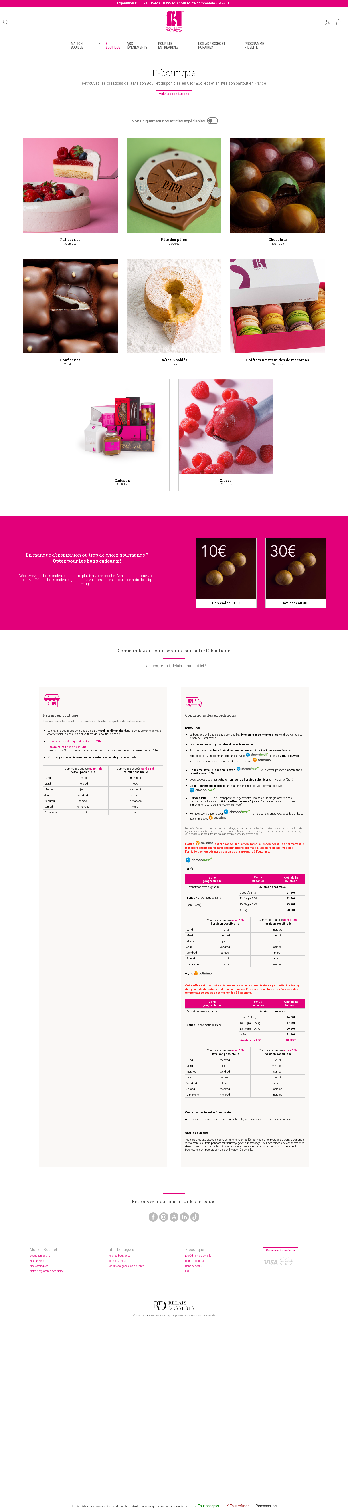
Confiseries (70, 360)
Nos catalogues (39, 1418)
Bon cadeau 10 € (226, 603)
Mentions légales (165, 1499)
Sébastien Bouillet (40, 1408)
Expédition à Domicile (198, 1408)
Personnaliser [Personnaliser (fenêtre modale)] (266, 1506)
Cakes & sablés (173, 360)
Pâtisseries (70, 240)
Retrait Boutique (194, 1413)
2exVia (192, 1499)
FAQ (187, 1423)
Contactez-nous (117, 1413)
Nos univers (37, 1413)
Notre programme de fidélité (47, 1423)
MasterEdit (207, 1499)
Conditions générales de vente (125, 1418)
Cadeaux (122, 481)
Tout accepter (206, 1506)
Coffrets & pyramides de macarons (277, 360)
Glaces (226, 481)
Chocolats (277, 240)
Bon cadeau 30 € (295, 603)
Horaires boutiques (118, 1408)
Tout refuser (237, 1506)
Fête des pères (174, 240)
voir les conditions (174, 94)
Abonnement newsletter (284, 1403)
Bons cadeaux (193, 1418)
